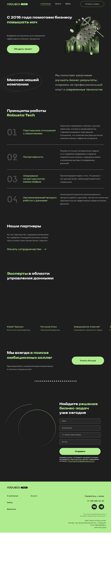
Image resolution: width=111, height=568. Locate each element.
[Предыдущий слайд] (22, 395)
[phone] (80, 470)
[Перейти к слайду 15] (62, 416)
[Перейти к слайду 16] (64, 416)
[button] (92, 4)
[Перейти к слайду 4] (40, 416)
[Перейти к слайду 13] (58, 416)
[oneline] (80, 463)
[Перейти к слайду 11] (54, 416)
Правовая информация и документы (93, 551)
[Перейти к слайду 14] (60, 416)
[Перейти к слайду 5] (42, 416)
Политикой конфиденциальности (81, 497)
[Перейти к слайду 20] (72, 416)
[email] (80, 477)
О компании (46, 4)
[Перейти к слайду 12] (56, 416)
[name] (80, 456)
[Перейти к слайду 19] (70, 416)
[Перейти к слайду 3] (38, 416)
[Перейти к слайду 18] (68, 416)
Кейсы (68, 4)
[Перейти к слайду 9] (50, 416)
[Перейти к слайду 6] (44, 416)
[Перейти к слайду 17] (66, 416)
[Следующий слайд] (89, 395)
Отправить (80, 487)
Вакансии (11, 544)
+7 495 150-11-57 (95, 536)
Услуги (58, 4)
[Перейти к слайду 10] (52, 416)
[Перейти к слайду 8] (48, 416)
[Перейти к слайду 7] (46, 416)
